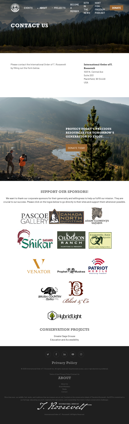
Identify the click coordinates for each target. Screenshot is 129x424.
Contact (64, 392)
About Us (64, 384)
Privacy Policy (65, 374)
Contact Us (75, 374)
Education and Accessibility (64, 339)
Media (64, 389)
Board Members (64, 386)
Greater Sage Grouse (64, 336)
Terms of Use (54, 374)
